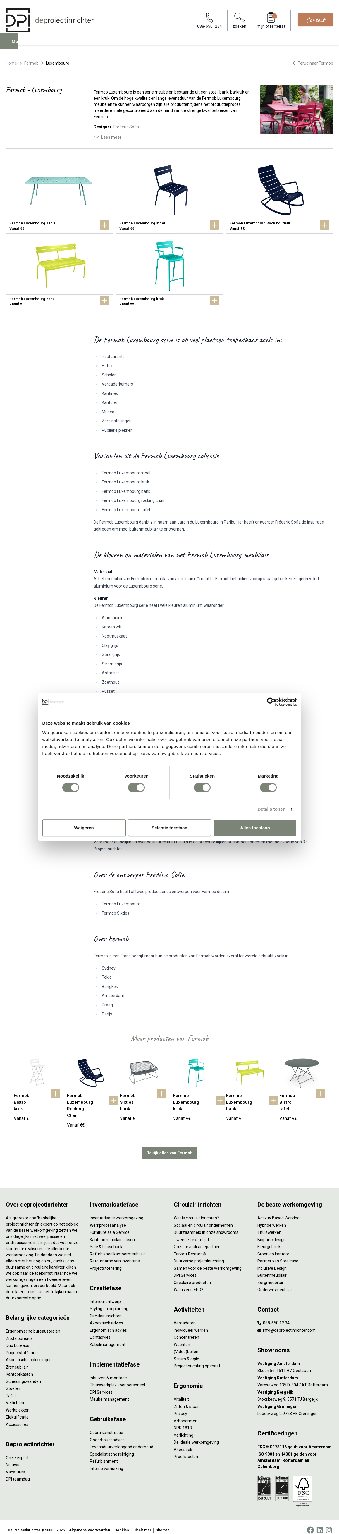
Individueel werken (191, 1323)
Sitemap (162, 1523)
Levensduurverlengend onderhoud (121, 1440)
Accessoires (17, 1417)
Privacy (180, 1407)
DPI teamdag (18, 1472)
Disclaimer (142, 1523)
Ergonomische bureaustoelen (33, 1324)
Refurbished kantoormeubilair (117, 1247)
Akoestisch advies (106, 1316)
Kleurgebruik (269, 1240)
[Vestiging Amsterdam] (295, 1357)
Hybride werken (271, 1218)
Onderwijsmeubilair (275, 1283)
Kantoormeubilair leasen (112, 1233)
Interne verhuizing (106, 1461)
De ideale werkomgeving (196, 1435)
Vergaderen (185, 1316)
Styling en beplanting (109, 1302)
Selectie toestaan (169, 827)
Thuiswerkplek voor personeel (117, 1378)
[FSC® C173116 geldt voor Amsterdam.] (295, 1441)
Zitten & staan (187, 1399)
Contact (315, 19)
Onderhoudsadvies (107, 1433)
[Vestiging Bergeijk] (295, 1386)
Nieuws (12, 1458)
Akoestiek (183, 1442)
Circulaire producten (192, 1276)
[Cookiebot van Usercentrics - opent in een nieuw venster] (271, 701)
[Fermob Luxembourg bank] (59, 273)
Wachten (182, 1338)
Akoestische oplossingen (29, 1353)
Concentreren (186, 1331)
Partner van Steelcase (277, 1254)
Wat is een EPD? (188, 1283)
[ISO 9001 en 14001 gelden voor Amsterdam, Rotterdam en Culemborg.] (295, 1454)
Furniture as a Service (110, 1226)
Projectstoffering (22, 1346)
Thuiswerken (269, 1226)
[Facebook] (310, 1523)
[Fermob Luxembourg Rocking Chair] (279, 197)
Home (11, 63)
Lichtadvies (100, 1331)
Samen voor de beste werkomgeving (208, 1261)
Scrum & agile (186, 1352)
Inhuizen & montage (108, 1371)
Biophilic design (271, 1233)
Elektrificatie (17, 1410)
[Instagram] (329, 1523)
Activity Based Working (278, 1211)
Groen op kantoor (273, 1247)
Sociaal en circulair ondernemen (203, 1218)
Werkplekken (18, 1403)
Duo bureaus (17, 1339)
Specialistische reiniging (112, 1447)
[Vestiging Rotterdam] (295, 1371)
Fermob (31, 63)
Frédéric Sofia (126, 127)
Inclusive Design (272, 1261)
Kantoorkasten (19, 1367)
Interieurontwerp (105, 1295)
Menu (18, 45)
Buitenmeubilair (272, 1269)
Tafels (12, 1389)
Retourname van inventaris (115, 1254)
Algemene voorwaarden (89, 1523)
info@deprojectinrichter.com (286, 1323)
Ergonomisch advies (108, 1323)
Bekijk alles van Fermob (169, 1146)
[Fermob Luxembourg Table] (59, 197)
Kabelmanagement (107, 1338)
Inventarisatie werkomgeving (116, 1211)
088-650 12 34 (273, 1316)
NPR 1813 (183, 1421)
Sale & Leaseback (106, 1240)
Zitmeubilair (17, 1360)
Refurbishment (104, 1454)
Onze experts (18, 1451)
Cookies (121, 1523)
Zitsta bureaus (19, 1331)
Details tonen (271, 808)
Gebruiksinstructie (106, 1426)
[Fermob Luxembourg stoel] (169, 197)
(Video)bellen (186, 1345)
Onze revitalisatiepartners (198, 1240)
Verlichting (15, 1396)
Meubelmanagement (109, 1392)
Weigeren (84, 827)
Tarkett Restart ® (190, 1247)
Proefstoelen (186, 1450)
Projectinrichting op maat (197, 1359)
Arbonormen (185, 1414)
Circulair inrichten (106, 1309)
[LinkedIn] (320, 1523)
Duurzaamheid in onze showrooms (206, 1226)
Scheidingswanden (23, 1374)
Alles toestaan (255, 827)
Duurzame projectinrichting (199, 1254)
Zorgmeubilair (270, 1276)
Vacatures (15, 1465)
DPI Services (101, 1385)
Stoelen (13, 1382)
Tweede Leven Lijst (191, 1233)
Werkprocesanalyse (108, 1218)
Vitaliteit (181, 1392)
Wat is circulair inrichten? (196, 1211)
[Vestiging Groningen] (295, 1400)
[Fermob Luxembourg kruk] (169, 273)
